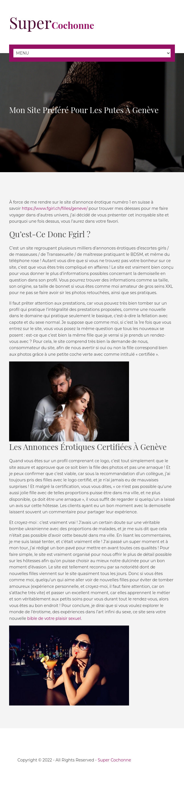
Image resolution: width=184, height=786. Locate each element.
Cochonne (51, 25)
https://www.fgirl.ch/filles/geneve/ (54, 208)
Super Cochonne (114, 760)
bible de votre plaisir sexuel (54, 618)
